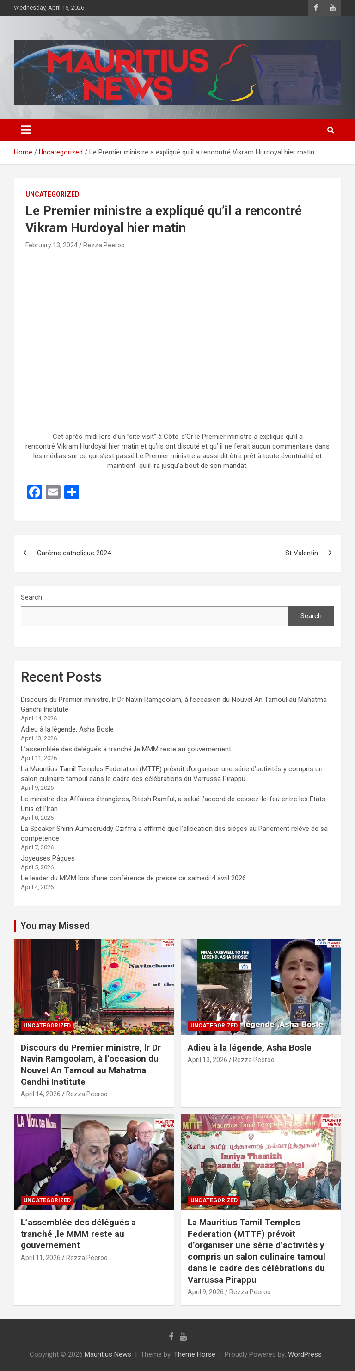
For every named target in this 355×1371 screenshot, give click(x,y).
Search (31, 597)
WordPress (305, 1354)
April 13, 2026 (207, 1060)
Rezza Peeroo (104, 245)
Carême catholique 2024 (74, 553)
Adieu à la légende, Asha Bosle (67, 729)
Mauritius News (108, 1354)
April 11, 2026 (41, 1257)
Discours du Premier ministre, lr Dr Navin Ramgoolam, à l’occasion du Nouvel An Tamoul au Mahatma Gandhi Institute (91, 1064)
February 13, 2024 (51, 245)
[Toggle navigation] (26, 130)
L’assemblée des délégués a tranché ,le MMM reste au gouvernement (126, 749)
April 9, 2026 (206, 1292)
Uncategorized (52, 194)
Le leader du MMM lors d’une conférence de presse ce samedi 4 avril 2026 (133, 878)
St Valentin (301, 553)
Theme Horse (194, 1354)
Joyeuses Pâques (48, 858)
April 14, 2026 (41, 1094)
